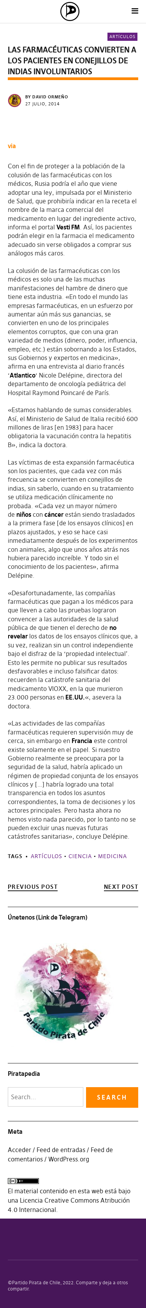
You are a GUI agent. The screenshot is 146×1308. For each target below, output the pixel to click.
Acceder (19, 1150)
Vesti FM (68, 227)
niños (23, 514)
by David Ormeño (46, 97)
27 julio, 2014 (42, 104)
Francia (82, 741)
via (12, 146)
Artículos (122, 36)
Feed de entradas (61, 1150)
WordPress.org (68, 1159)
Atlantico (22, 375)
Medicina (112, 856)
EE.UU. (75, 697)
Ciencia (80, 856)
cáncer (53, 514)
